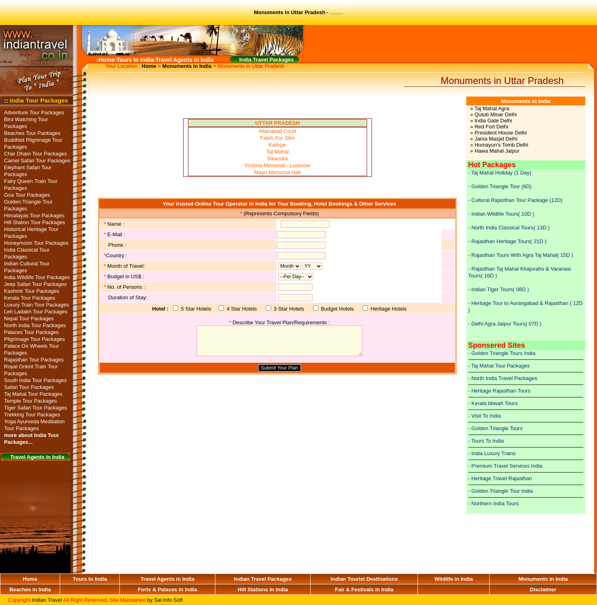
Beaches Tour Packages (32, 133)
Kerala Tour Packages (29, 298)
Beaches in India (30, 589)
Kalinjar (277, 145)
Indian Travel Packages (263, 579)
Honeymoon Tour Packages (36, 243)
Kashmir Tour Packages (31, 291)
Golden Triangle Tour (496, 186)
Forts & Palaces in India (167, 589)
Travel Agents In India (37, 457)
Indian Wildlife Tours (495, 214)
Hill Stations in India (263, 589)
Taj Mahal (277, 152)
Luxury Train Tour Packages (36, 305)
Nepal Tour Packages (29, 318)
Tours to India (90, 579)
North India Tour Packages (35, 325)
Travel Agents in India (167, 579)
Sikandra (277, 158)
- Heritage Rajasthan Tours (499, 391)
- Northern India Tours (493, 503)
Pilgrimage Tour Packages (34, 339)
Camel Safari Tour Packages (37, 161)
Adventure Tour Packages (34, 112)
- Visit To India (484, 416)
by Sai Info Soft (165, 600)
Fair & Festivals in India (364, 589)
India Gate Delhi (493, 121)
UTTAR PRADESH (277, 123)
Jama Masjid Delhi (495, 139)
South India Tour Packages (35, 380)
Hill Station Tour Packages (34, 222)
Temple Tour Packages (30, 401)
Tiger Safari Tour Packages (35, 408)
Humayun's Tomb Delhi (501, 145)
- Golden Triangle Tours (495, 428)
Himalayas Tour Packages (34, 215)
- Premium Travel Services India (505, 466)
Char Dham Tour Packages (35, 154)
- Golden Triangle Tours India (502, 353)
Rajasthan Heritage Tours (501, 241)
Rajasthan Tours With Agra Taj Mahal (514, 255)
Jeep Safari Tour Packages (35, 284)
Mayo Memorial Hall (277, 172)
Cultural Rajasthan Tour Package (510, 200)
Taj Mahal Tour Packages (33, 394)
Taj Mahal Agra (491, 108)
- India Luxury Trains (492, 453)
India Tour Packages (39, 100)
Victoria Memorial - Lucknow (277, 165)
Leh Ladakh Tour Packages (35, 312)
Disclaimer (543, 589)
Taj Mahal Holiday (492, 173)
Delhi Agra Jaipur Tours (499, 324)
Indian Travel (47, 600)
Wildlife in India (453, 579)
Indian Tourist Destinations (364, 579)
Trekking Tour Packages (32, 415)
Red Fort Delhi (491, 127)
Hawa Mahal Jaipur (496, 151)
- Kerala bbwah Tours (493, 403)
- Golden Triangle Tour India (500, 491)
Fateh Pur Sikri (277, 138)
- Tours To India (486, 441)
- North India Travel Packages (502, 378)
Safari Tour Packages (29, 387)
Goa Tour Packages (27, 195)
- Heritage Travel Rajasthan (500, 478)
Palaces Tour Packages (31, 332)
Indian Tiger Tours (492, 289)
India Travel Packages (266, 60)
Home (149, 66)
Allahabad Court (277, 131)
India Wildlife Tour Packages (37, 277)
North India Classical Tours (503, 228)
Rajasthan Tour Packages (34, 360)
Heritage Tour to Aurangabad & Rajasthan (520, 303)
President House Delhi (500, 133)
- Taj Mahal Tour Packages (499, 366)
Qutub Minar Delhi (495, 114)
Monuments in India (186, 66)
